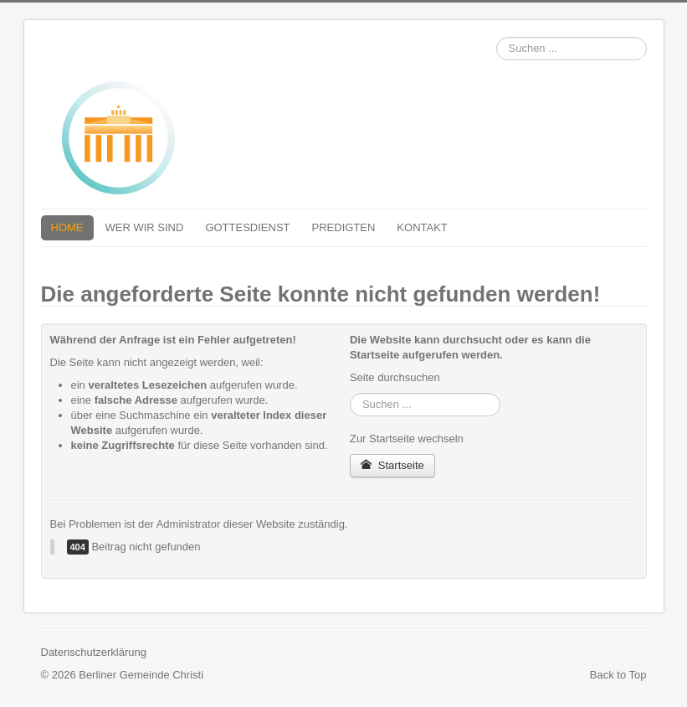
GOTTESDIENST (247, 227)
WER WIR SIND (144, 227)
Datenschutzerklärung (93, 652)
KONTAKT (422, 227)
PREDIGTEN (344, 227)
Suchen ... (496, 37)
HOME (67, 227)
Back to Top (618, 674)
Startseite (392, 465)
